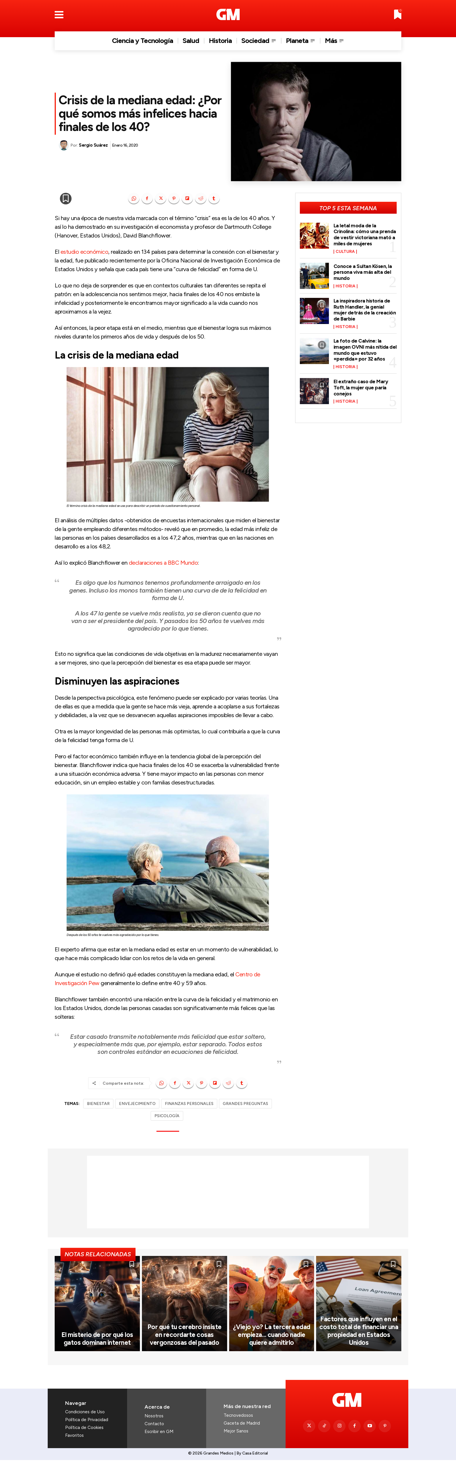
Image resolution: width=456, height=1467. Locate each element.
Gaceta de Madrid (242, 1429)
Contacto (154, 1430)
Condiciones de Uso (85, 1418)
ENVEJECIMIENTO (137, 1103)
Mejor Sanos (236, 1437)
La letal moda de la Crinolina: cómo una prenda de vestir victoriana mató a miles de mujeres (365, 234)
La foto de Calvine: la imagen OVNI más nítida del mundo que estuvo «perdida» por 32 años (361, 347)
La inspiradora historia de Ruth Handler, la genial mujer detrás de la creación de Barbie (365, 308)
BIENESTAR (98, 1103)
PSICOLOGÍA (166, 1115)
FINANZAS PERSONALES (189, 1103)
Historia (345, 285)
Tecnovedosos (238, 1422)
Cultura (345, 251)
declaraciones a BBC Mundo (163, 562)
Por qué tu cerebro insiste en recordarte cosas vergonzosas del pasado (184, 1341)
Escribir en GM (159, 1438)
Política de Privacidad (86, 1426)
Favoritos (74, 1442)
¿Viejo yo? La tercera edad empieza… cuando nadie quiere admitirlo (271, 1341)
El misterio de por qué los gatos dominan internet (97, 1345)
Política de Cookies (84, 1434)
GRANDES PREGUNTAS (245, 1103)
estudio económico (84, 251)
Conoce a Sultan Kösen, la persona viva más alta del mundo (363, 271)
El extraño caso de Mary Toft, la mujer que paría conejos (361, 384)
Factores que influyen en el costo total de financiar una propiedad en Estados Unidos (359, 1338)
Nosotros (154, 1422)
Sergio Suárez (93, 145)
